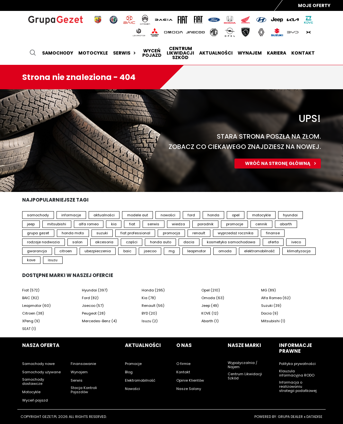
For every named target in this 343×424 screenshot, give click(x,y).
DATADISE (314, 416)
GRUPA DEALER (290, 416)
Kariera (276, 53)
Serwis (125, 53)
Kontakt (303, 53)
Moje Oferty (314, 5)
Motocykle (93, 53)
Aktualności (216, 53)
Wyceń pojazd (152, 52)
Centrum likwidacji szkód (180, 53)
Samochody (57, 53)
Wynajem (250, 53)
